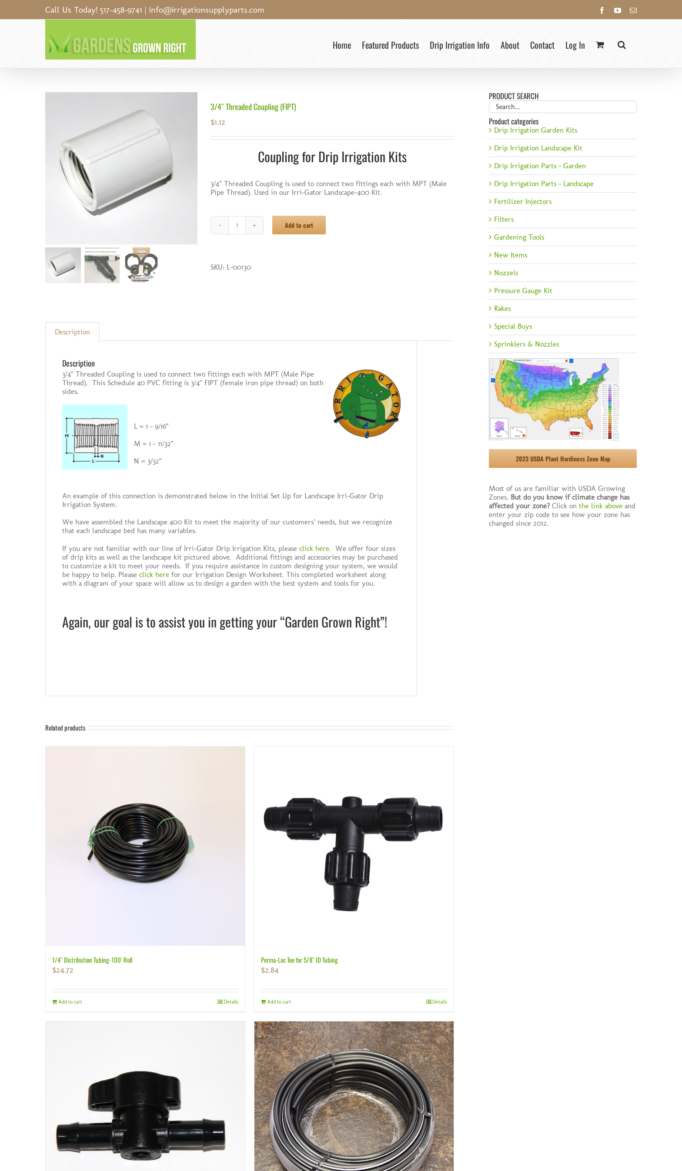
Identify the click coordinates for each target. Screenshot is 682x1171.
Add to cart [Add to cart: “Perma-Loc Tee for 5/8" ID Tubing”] (279, 1002)
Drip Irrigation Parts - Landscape (544, 183)
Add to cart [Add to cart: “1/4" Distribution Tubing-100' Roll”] (70, 1002)
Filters (504, 219)
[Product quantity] (237, 225)
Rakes (502, 308)
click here (314, 548)
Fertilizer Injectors (523, 201)
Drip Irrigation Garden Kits (535, 130)
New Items (510, 254)
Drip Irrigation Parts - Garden (540, 165)
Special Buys (513, 326)
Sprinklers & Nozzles (526, 344)
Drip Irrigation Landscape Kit (538, 147)
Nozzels (506, 272)
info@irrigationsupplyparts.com (206, 9)
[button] (622, 44)
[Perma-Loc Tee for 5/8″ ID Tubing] (354, 846)
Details (231, 1002)
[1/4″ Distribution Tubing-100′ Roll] (145, 846)
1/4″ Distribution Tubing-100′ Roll (92, 959)
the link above (600, 505)
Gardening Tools (519, 237)
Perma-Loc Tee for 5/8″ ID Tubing (299, 959)
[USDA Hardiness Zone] (554, 361)
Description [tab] (72, 331)
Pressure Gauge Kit (523, 290)
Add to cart (299, 225)
